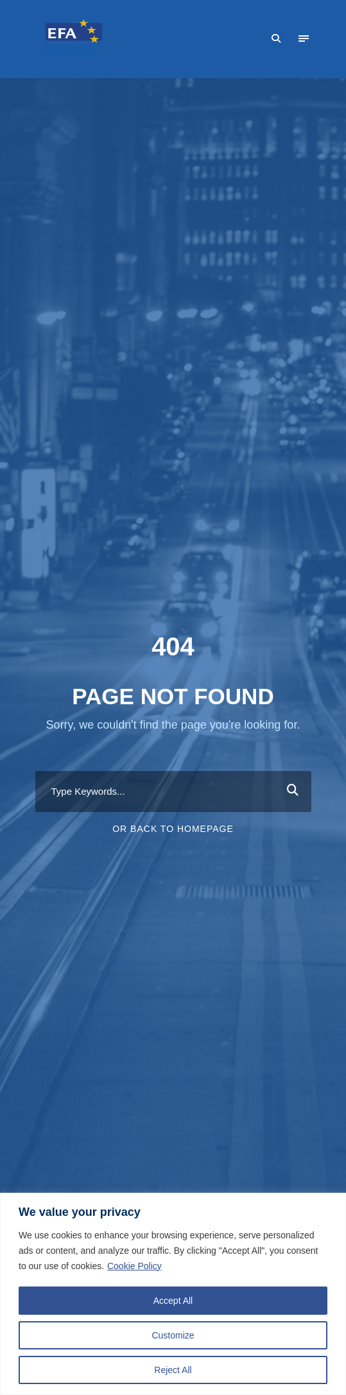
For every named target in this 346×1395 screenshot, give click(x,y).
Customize (172, 1335)
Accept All (173, 1300)
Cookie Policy (134, 1266)
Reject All (172, 1370)
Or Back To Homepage (173, 829)
